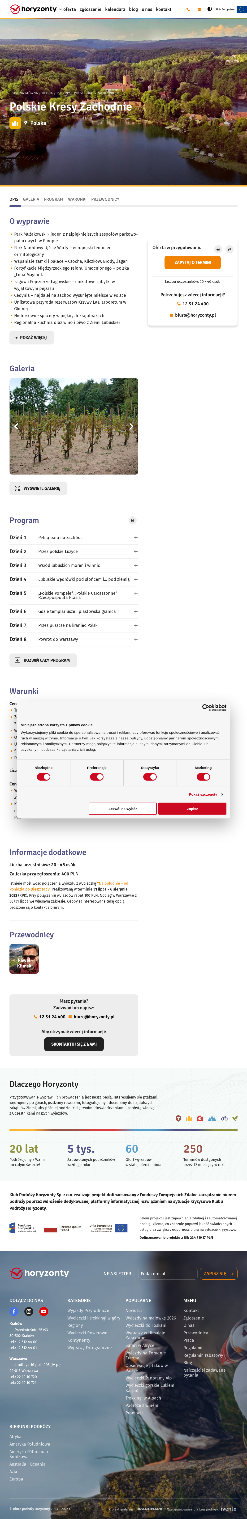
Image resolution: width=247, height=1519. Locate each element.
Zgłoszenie (193, 1318)
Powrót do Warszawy (43, 639)
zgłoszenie (90, 9)
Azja (13, 1471)
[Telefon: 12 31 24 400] (187, 9)
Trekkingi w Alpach (143, 1398)
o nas (147, 9)
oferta (69, 9)
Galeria (31, 199)
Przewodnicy (105, 199)
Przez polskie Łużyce (43, 551)
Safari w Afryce (140, 1345)
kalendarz (115, 9)
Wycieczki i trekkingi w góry (93, 1318)
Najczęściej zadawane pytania (204, 1373)
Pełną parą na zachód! (45, 537)
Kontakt (191, 1310)
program (47, 660)
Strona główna (25, 93)
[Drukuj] (218, 249)
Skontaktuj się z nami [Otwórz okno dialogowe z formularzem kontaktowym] (74, 1044)
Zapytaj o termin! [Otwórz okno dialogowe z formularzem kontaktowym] (193, 262)
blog (133, 9)
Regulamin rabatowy (203, 1355)
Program (53, 199)
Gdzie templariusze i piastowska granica (62, 611)
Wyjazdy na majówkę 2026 (151, 1318)
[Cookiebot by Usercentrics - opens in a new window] (205, 707)
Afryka (15, 1436)
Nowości (134, 1310)
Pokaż (33, 337)
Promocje (135, 1413)
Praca (188, 1340)
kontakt (163, 9)
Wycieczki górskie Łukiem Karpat (150, 1388)
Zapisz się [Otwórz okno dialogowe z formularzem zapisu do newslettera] (215, 1274)
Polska (38, 123)
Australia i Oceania (27, 1464)
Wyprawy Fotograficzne (89, 1347)
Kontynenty (78, 1340)
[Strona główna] (33, 9)
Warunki (77, 199)
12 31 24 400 (195, 304)
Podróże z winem (142, 1405)
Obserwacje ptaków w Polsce (147, 1368)
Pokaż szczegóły (203, 794)
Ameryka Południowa (29, 1444)
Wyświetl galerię (42, 488)
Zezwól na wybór (122, 808)
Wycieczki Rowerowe (87, 1333)
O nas (188, 1325)
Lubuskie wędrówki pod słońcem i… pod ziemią (69, 579)
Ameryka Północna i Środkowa (28, 1454)
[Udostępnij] (229, 249)
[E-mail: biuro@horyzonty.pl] (198, 9)
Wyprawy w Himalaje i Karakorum (147, 1335)
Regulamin (193, 1347)
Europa (16, 1479)
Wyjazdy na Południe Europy (146, 1355)
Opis (13, 199)
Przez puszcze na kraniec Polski (54, 625)
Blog (187, 1362)
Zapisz (192, 808)
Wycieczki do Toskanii (147, 1325)
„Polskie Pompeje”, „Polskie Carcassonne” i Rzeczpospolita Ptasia (64, 595)
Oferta (47, 93)
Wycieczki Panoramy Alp (149, 1378)
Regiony (63, 93)
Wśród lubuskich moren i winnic (54, 565)
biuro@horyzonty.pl (195, 315)
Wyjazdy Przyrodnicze (88, 1310)
